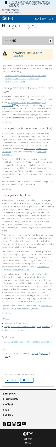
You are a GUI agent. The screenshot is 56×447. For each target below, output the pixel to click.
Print (29, 380)
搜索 (37, 18)
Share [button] (13, 380)
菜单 (51, 18)
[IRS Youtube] (24, 424)
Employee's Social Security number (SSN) (22, 78)
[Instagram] (14, 424)
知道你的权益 (11, 399)
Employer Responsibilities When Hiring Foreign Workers (28, 326)
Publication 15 (39, 301)
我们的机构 (10, 394)
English (36, 353)
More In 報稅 (28, 41)
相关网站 (9, 415)
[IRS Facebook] (4, 424)
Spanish (45, 353)
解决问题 (9, 404)
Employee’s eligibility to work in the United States (25, 75)
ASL (7, 356)
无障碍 (28, 443)
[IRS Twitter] (9, 425)
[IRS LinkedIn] (19, 425)
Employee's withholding (15, 81)
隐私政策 (28, 439)
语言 (7, 409)
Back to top (6, 122)
